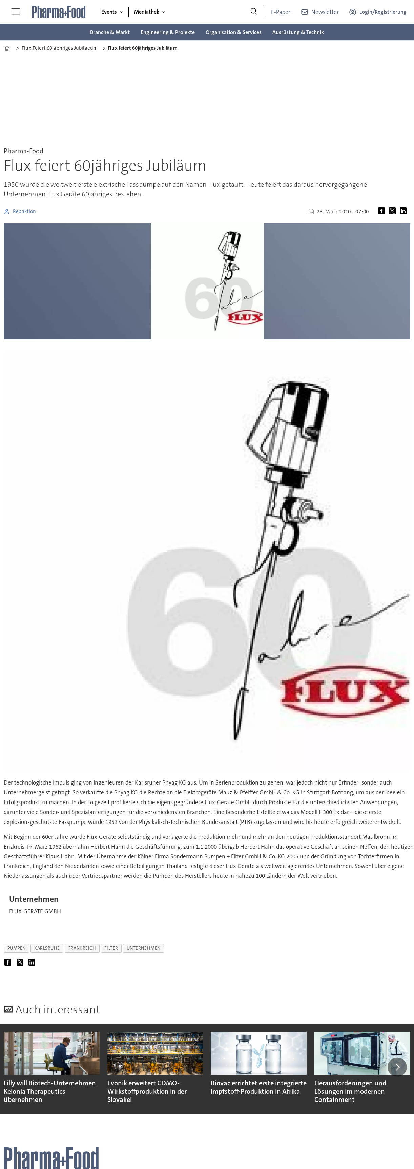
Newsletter (325, 12)
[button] (397, 1066)
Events (109, 11)
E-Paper (280, 12)
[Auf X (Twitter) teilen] (394, 211)
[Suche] (254, 12)
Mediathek (146, 11)
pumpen (16, 948)
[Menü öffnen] (15, 12)
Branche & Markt (110, 32)
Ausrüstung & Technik (298, 32)
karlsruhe (47, 948)
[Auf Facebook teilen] (383, 211)
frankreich (82, 948)
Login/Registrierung (383, 11)
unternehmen (144, 948)
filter (111, 948)
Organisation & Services (234, 32)
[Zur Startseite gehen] (59, 12)
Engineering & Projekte (168, 32)
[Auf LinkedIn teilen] (404, 211)
